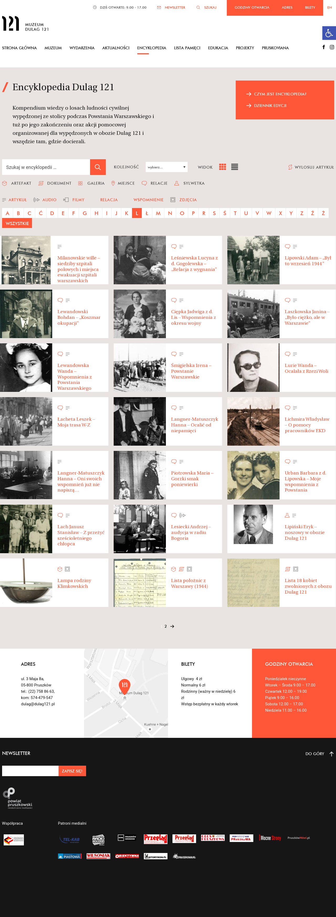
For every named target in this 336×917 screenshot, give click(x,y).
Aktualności (115, 47)
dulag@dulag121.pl (38, 704)
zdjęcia (188, 199)
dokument (59, 183)
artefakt (21, 183)
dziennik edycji (270, 105)
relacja (109, 199)
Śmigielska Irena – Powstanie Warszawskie (191, 371)
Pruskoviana (275, 47)
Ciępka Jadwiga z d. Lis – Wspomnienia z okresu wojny (193, 318)
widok (205, 167)
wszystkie (17, 223)
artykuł (18, 199)
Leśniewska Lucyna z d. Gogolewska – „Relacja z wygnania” (194, 264)
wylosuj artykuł (314, 167)
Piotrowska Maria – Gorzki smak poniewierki (192, 479)
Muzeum (53, 47)
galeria (96, 183)
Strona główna (19, 47)
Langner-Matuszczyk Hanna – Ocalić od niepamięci (194, 425)
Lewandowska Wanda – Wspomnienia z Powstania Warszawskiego (74, 377)
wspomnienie (149, 199)
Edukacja (218, 47)
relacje (159, 183)
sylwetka (194, 183)
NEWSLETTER (175, 7)
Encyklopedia (151, 47)
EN (329, 7)
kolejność (126, 166)
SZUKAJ (210, 7)
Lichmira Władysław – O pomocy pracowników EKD (307, 425)
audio (50, 199)
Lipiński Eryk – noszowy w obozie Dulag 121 (305, 533)
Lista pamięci (187, 47)
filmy (78, 199)
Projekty (245, 47)
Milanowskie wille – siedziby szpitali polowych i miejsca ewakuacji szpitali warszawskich (78, 269)
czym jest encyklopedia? (280, 94)
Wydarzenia (82, 47)
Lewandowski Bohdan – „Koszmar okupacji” (79, 318)
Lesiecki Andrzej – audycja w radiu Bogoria (191, 533)
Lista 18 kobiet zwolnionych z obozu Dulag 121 (308, 586)
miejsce (126, 183)
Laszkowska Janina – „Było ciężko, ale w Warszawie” (307, 318)
